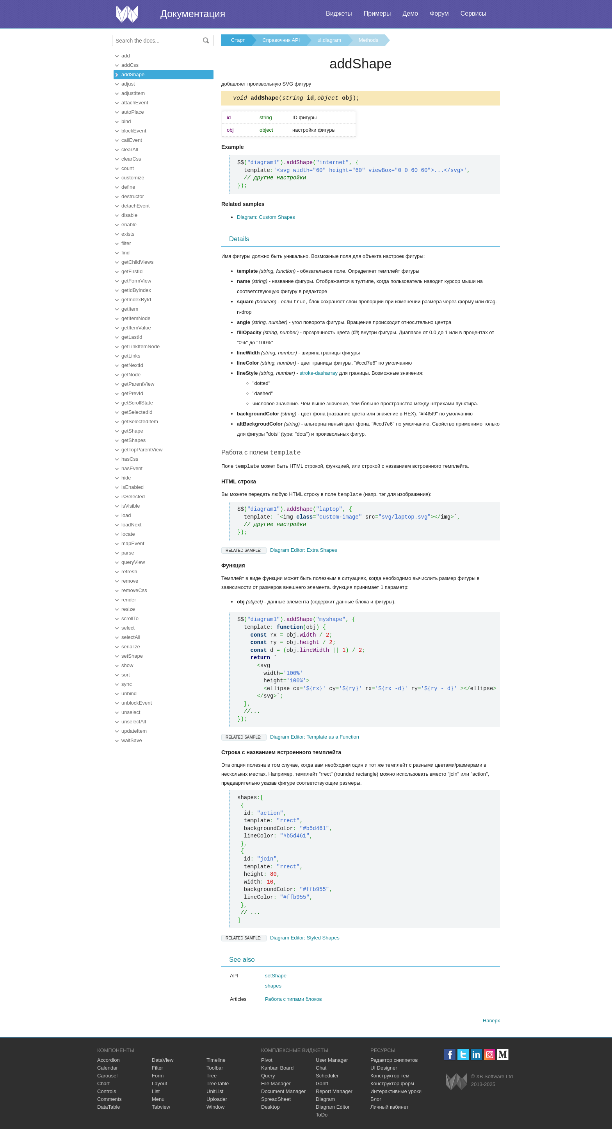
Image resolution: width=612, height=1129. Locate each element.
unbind (129, 693)
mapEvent (132, 543)
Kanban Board (277, 1069)
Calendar (107, 1069)
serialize (130, 646)
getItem (129, 309)
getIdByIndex (136, 290)
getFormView (136, 281)
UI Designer (383, 1069)
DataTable (108, 1108)
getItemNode (135, 318)
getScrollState (137, 403)
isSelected (133, 496)
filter (126, 243)
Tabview (161, 1108)
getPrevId (132, 393)
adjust (128, 84)
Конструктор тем (389, 1077)
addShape (132, 74)
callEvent (131, 140)
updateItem (134, 731)
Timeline (216, 1062)
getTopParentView (141, 450)
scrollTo (130, 618)
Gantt (322, 1085)
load (126, 515)
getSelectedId (137, 412)
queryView (133, 562)
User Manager (332, 1062)
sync (126, 684)
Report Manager (334, 1093)
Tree (211, 1077)
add (125, 56)
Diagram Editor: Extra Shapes (279, 552)
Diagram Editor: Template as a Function (290, 738)
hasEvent (131, 468)
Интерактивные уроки (396, 1093)
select (128, 628)
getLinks (130, 356)
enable (129, 224)
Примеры (377, 13)
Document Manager (283, 1093)
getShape (132, 431)
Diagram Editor (333, 1108)
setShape (132, 656)
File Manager (276, 1085)
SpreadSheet (276, 1101)
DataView (162, 1062)
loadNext (131, 525)
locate (128, 534)
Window (215, 1108)
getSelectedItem (139, 421)
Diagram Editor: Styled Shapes (280, 939)
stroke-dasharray (318, 374)
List (156, 1093)
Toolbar (214, 1069)
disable (129, 215)
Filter (157, 1069)
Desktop (270, 1108)
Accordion (108, 1062)
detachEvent (135, 206)
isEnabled (132, 487)
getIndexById (136, 299)
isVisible (130, 506)
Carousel (107, 1077)
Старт (238, 40)
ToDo (321, 1116)
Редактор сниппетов (394, 1062)
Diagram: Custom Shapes (266, 218)
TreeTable (217, 1085)
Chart (103, 1085)
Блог (375, 1101)
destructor (132, 196)
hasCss (129, 459)
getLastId (131, 337)
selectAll (130, 637)
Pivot (266, 1062)
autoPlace (132, 112)
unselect (130, 712)
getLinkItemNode (140, 346)
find (125, 253)
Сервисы (473, 13)
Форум (439, 13)
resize (128, 609)
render (128, 600)
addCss (130, 65)
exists (127, 234)
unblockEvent (136, 703)
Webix (456, 1083)
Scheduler (327, 1077)
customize (132, 178)
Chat (321, 1069)
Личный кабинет (389, 1108)
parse (127, 553)
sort (125, 675)
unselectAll (133, 722)
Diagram (325, 1101)
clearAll (129, 149)
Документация (192, 13)
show (127, 665)
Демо (410, 13)
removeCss (134, 590)
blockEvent (133, 131)
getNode (131, 375)
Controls (106, 1093)
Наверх (491, 1022)
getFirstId (131, 271)
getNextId (132, 365)
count (127, 168)
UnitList (214, 1093)
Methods (368, 40)
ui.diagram (329, 40)
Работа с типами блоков (293, 1001)
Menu (158, 1101)
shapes (273, 987)
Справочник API (281, 40)
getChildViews (137, 262)
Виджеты (339, 13)
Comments (109, 1101)
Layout (159, 1085)
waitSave (131, 740)
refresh (129, 571)
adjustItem (133, 93)
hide (126, 478)
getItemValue (136, 328)
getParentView (137, 384)
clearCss (131, 159)
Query (268, 1077)
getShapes (133, 440)
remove (129, 581)
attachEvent (134, 103)
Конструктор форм (392, 1085)
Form (158, 1077)
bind (126, 121)
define (128, 187)
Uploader (216, 1101)
